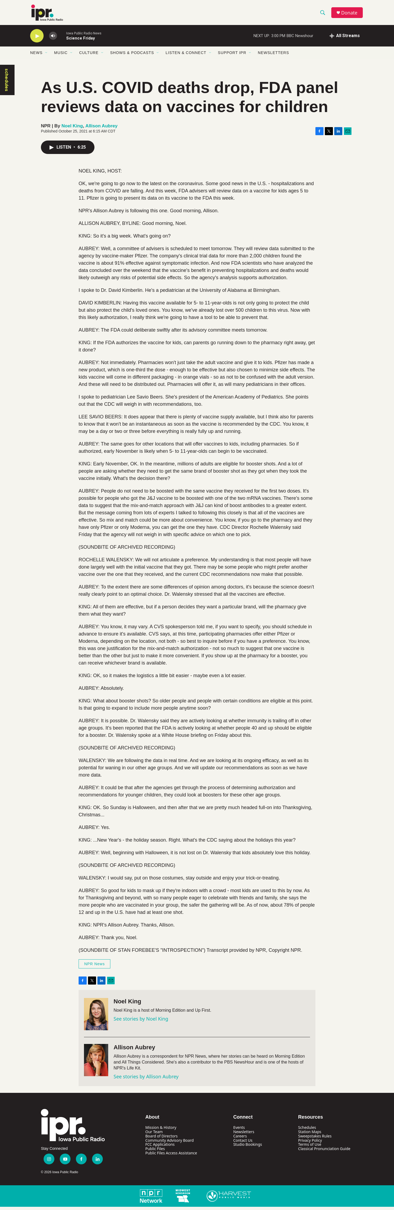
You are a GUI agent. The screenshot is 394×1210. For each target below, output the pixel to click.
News (36, 56)
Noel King (72, 128)
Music (61, 56)
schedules (7, 83)
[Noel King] (96, 1017)
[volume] (53, 39)
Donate (350, 14)
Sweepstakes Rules (315, 1138)
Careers (240, 1138)
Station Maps (309, 1134)
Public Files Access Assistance (171, 1156)
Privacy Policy (310, 1143)
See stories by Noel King (141, 1022)
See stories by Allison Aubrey (146, 1079)
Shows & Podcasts (132, 56)
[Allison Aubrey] (96, 1063)
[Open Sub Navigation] (46, 56)
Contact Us (242, 1143)
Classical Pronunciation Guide (324, 1151)
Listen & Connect (186, 56)
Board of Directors (161, 1138)
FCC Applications (160, 1147)
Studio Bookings (247, 1147)
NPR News (94, 967)
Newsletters (273, 56)
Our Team (154, 1134)
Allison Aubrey (101, 128)
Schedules (307, 1130)
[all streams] (344, 39)
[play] (37, 39)
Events (239, 1130)
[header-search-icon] (323, 14)
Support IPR (232, 56)
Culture (89, 56)
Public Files (155, 1151)
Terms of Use (309, 1147)
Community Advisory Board (169, 1143)
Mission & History (160, 1130)
